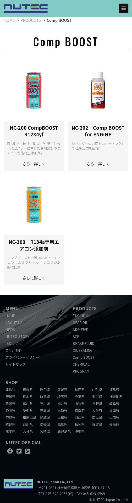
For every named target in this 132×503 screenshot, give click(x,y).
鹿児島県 (64, 431)
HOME (9, 20)
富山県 (28, 403)
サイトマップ (16, 364)
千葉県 (80, 396)
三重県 (45, 410)
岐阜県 (114, 403)
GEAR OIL (80, 322)
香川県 (28, 424)
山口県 (114, 417)
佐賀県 (97, 424)
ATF (76, 336)
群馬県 (45, 396)
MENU (12, 308)
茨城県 (11, 396)
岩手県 (45, 389)
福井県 (62, 403)
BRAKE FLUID (83, 343)
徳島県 (11, 424)
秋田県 (80, 389)
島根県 (62, 417)
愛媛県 (45, 424)
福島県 (114, 389)
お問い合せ (14, 343)
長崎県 (114, 424)
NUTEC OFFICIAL (23, 442)
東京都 (97, 396)
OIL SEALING (83, 350)
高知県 (62, 424)
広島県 (97, 417)
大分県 (28, 431)
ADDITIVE (80, 329)
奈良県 (11, 417)
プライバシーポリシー (22, 357)
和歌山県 (29, 417)
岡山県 (80, 417)
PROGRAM (81, 371)
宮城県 (62, 389)
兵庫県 (114, 410)
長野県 (97, 403)
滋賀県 (62, 410)
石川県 (45, 403)
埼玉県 (62, 396)
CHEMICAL (81, 364)
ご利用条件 (14, 350)
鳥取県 (45, 417)
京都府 (80, 410)
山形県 (97, 389)
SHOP (12, 382)
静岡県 (11, 410)
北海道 (11, 389)
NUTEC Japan (48, 481)
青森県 (28, 389)
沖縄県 (80, 431)
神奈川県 (116, 396)
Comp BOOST (84, 357)
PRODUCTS (31, 20)
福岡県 (80, 424)
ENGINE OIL (82, 315)
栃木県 (28, 396)
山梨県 (80, 403)
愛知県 (28, 410)
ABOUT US (14, 322)
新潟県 (11, 403)
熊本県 (11, 431)
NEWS (10, 329)
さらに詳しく (33, 164)
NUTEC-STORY (17, 336)
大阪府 (97, 410)
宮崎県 (45, 431)
